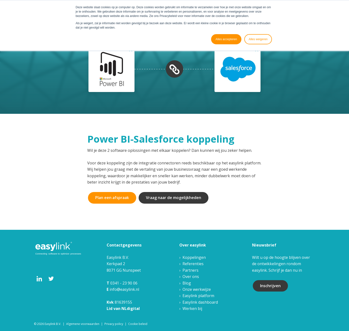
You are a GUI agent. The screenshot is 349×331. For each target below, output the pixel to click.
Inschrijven (270, 285)
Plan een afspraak (112, 197)
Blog (186, 283)
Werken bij (192, 308)
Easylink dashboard (200, 302)
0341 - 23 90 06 (123, 283)
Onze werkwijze (196, 289)
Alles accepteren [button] (226, 39)
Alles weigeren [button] (258, 39)
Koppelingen (194, 257)
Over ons (190, 276)
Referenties (193, 263)
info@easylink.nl (124, 289)
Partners (190, 270)
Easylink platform (198, 295)
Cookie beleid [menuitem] (137, 324)
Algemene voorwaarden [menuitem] (82, 324)
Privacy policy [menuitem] (113, 324)
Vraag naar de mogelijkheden (173, 197)
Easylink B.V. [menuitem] (53, 324)
